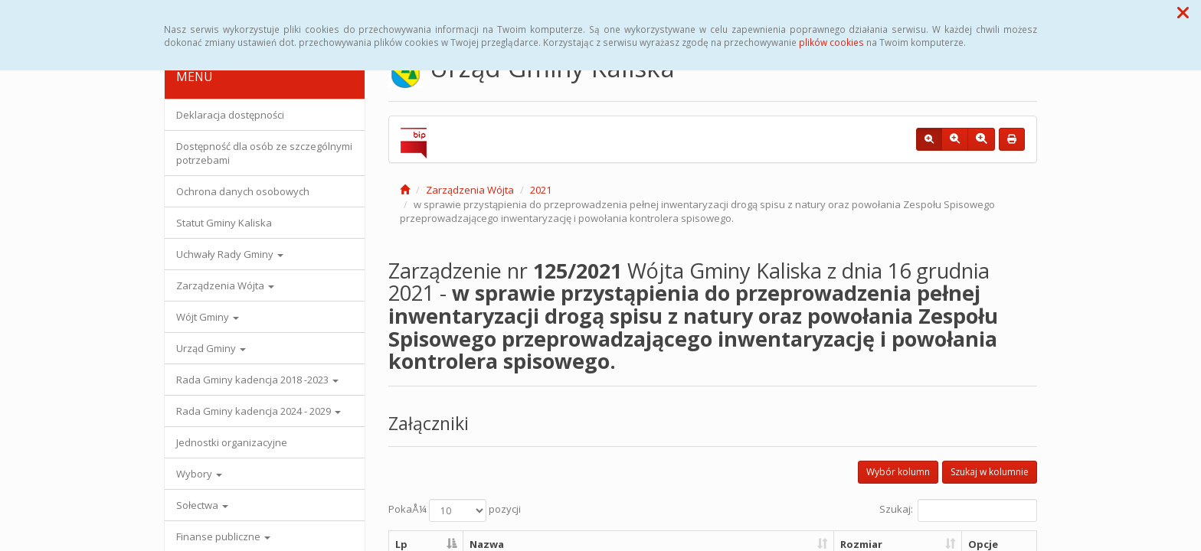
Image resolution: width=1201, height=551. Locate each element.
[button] (1183, 12)
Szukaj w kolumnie (990, 471)
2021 (540, 190)
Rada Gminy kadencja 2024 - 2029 (258, 411)
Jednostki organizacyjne (231, 442)
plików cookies (831, 42)
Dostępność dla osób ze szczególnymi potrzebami (264, 153)
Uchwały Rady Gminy (229, 254)
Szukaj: (958, 510)
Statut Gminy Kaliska (224, 223)
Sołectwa (202, 505)
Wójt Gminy (207, 317)
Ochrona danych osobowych (242, 191)
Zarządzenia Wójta (225, 285)
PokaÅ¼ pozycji (454, 510)
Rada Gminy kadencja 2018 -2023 (257, 379)
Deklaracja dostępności (230, 115)
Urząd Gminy (211, 348)
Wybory (199, 474)
